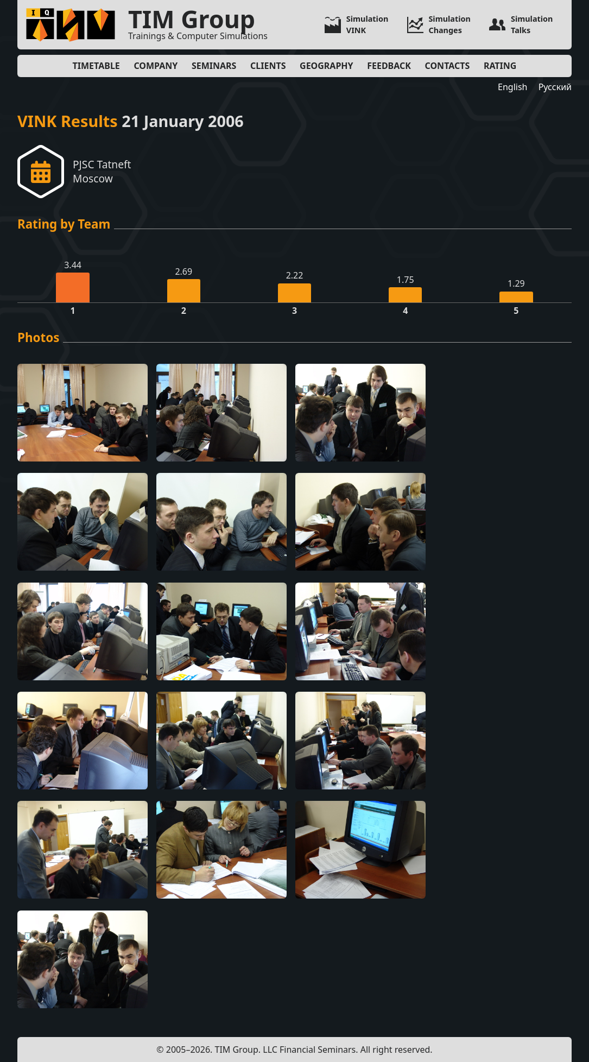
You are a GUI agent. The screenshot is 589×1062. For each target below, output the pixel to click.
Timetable (96, 66)
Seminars (214, 66)
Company (156, 66)
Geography (326, 66)
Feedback (389, 66)
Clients (268, 66)
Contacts (447, 66)
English (512, 87)
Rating (500, 66)
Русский (555, 87)
